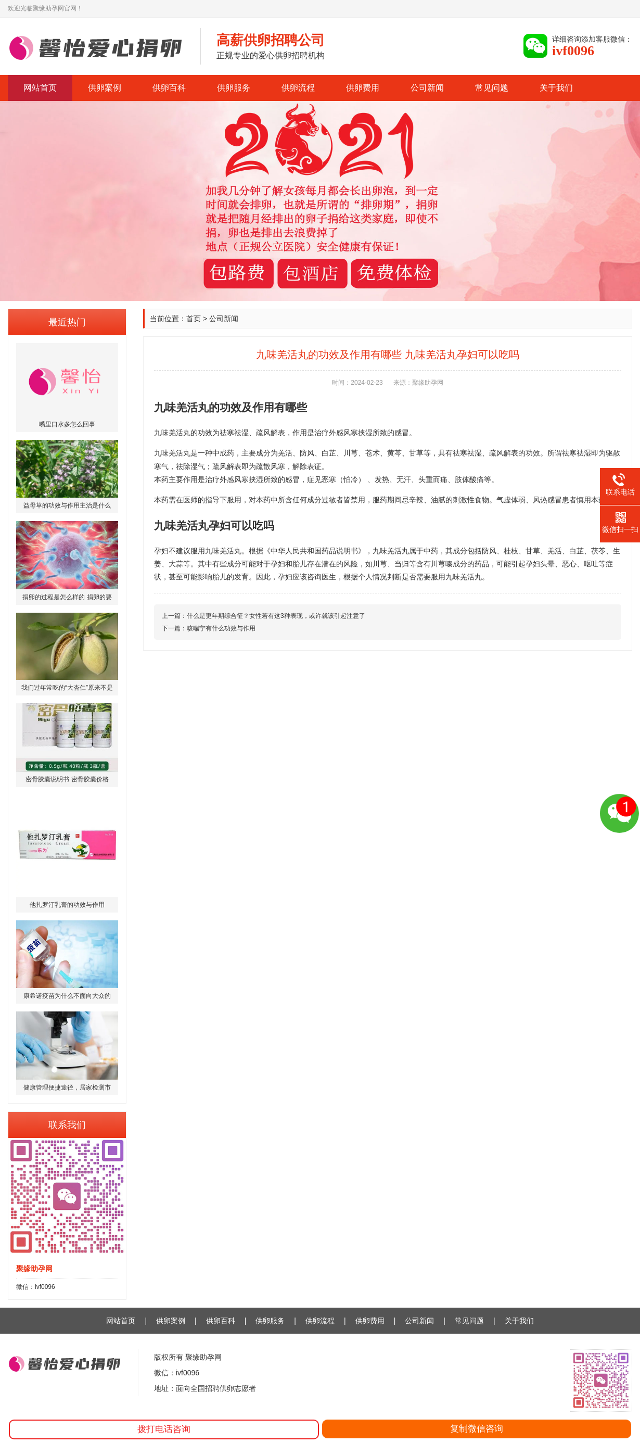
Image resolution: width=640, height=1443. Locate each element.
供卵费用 (362, 87)
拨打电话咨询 (163, 1429)
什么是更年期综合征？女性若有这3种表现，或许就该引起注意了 (276, 615)
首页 (193, 318)
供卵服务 (233, 87)
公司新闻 (427, 87)
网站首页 (40, 87)
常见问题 (491, 87)
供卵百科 (169, 87)
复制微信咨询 (476, 1429)
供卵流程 (298, 87)
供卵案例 (104, 87)
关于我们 (556, 87)
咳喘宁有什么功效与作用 (221, 628)
